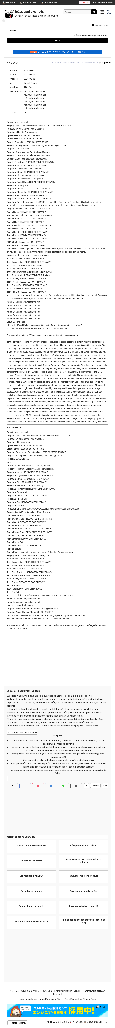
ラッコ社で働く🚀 (64, 1021)
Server (77, 990)
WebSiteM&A (39, 990)
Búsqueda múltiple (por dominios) (91, 35)
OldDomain (26, 990)
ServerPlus (63, 998)
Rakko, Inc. (103, 1021)
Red (105, 785)
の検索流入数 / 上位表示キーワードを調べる (57, 52)
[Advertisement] (57, 662)
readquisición (103, 62)
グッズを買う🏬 (79, 1021)
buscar (58, 40)
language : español (17, 1022)
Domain (52, 990)
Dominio (95, 785)
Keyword (57, 993)
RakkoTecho (31, 998)
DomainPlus (76, 998)
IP (86, 785)
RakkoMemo (90, 998)
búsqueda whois (29, 11)
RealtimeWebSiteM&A (93, 990)
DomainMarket (64, 990)
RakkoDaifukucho (47, 998)
